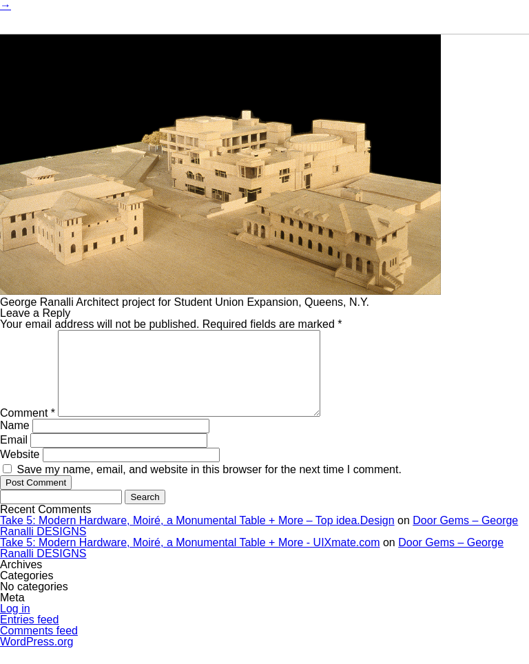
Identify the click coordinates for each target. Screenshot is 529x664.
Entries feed (29, 636)
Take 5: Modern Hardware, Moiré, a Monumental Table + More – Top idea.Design (197, 537)
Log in (15, 625)
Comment (27, 429)
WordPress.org (36, 658)
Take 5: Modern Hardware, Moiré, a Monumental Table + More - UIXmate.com (190, 559)
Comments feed (39, 647)
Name (15, 442)
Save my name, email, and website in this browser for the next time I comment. (209, 486)
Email (14, 456)
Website (20, 471)
